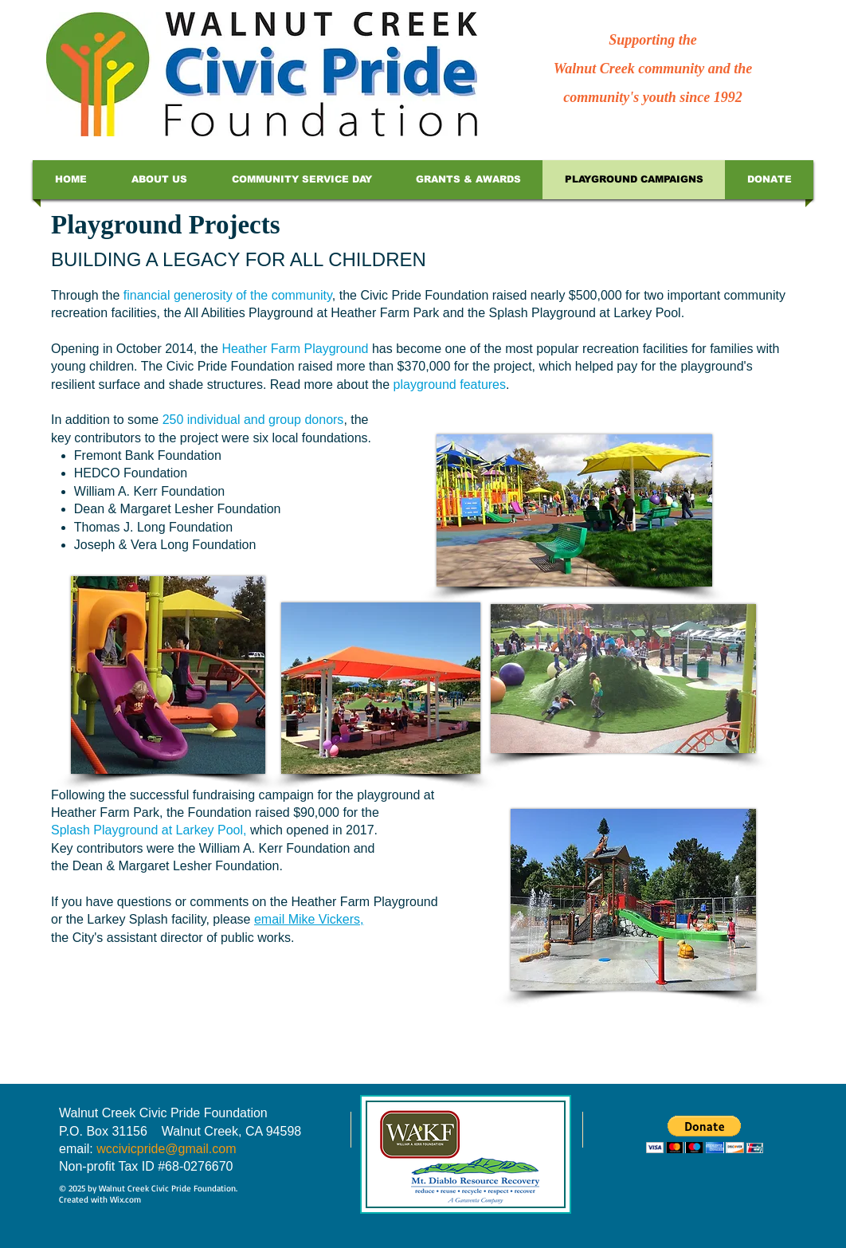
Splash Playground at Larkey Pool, (150, 830)
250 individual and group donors (253, 419)
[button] (704, 1134)
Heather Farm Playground (294, 348)
